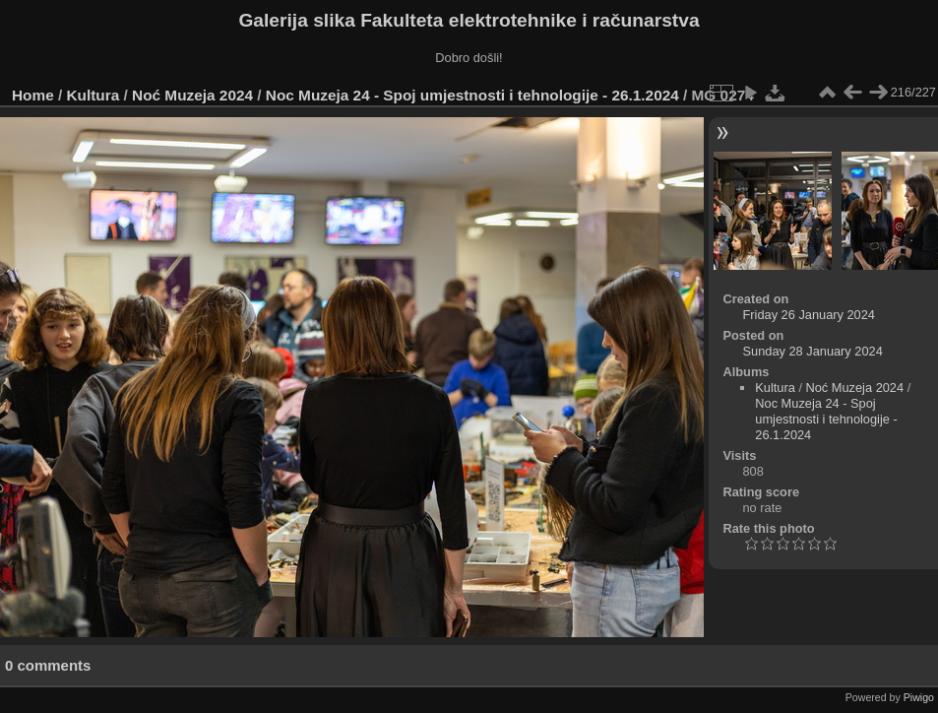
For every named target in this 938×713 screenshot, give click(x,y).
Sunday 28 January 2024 (813, 351)
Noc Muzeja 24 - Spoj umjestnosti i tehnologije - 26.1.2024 (472, 95)
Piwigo (919, 697)
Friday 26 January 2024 (809, 314)
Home (33, 95)
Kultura (93, 95)
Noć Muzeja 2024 (192, 95)
